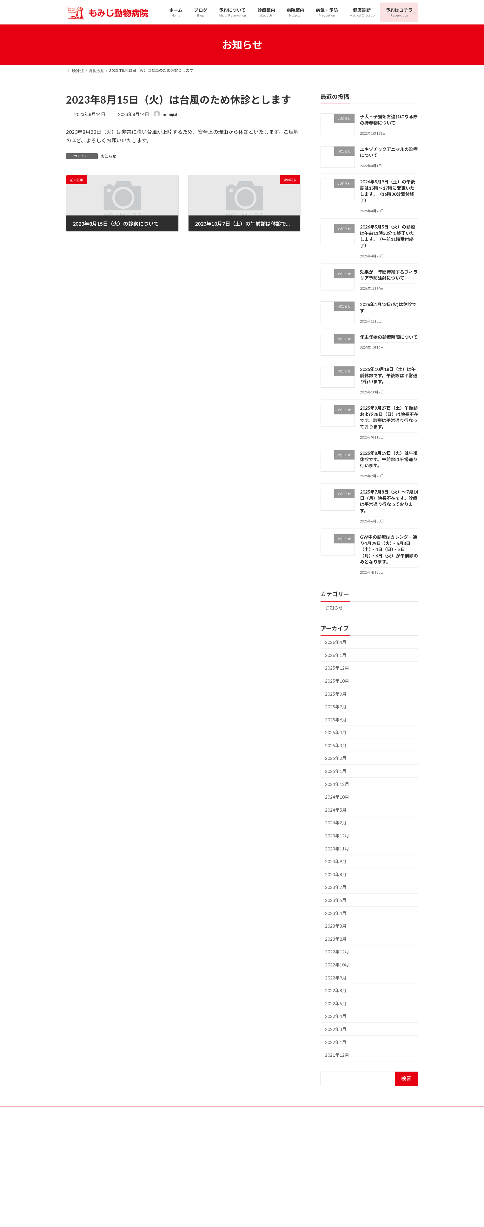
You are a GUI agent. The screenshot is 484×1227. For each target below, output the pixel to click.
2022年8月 (336, 990)
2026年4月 (336, 642)
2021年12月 (337, 1055)
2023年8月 (336, 874)
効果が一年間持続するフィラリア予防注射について (388, 275)
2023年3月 (336, 926)
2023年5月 (336, 900)
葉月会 (140, 1194)
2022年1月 (336, 1042)
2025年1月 (336, 771)
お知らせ (108, 156)
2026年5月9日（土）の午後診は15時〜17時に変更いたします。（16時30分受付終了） (387, 191)
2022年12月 (337, 952)
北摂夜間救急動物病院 (96, 1194)
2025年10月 (337, 681)
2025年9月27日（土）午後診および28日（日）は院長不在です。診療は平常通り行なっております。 (389, 418)
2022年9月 (336, 977)
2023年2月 (336, 939)
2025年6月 (336, 719)
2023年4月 (336, 913)
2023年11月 (337, 848)
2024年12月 (337, 784)
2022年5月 (336, 1003)
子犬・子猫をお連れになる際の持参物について (388, 120)
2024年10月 (337, 797)
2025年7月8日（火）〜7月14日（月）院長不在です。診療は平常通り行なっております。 (389, 501)
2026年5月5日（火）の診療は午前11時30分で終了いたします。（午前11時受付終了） (387, 236)
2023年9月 (336, 861)
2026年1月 (336, 655)
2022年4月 (336, 1016)
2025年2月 (336, 758)
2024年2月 (336, 823)
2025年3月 (336, 745)
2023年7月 (336, 887)
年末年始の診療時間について (388, 337)
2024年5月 (336, 810)
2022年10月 (337, 964)
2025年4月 (336, 732)
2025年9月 (336, 694)
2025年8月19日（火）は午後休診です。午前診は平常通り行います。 (388, 459)
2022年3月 (336, 1029)
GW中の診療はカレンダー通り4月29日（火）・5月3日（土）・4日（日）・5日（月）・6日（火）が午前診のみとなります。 (389, 549)
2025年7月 (336, 706)
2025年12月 (337, 668)
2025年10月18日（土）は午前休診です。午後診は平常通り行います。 (388, 376)
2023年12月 (337, 835)
